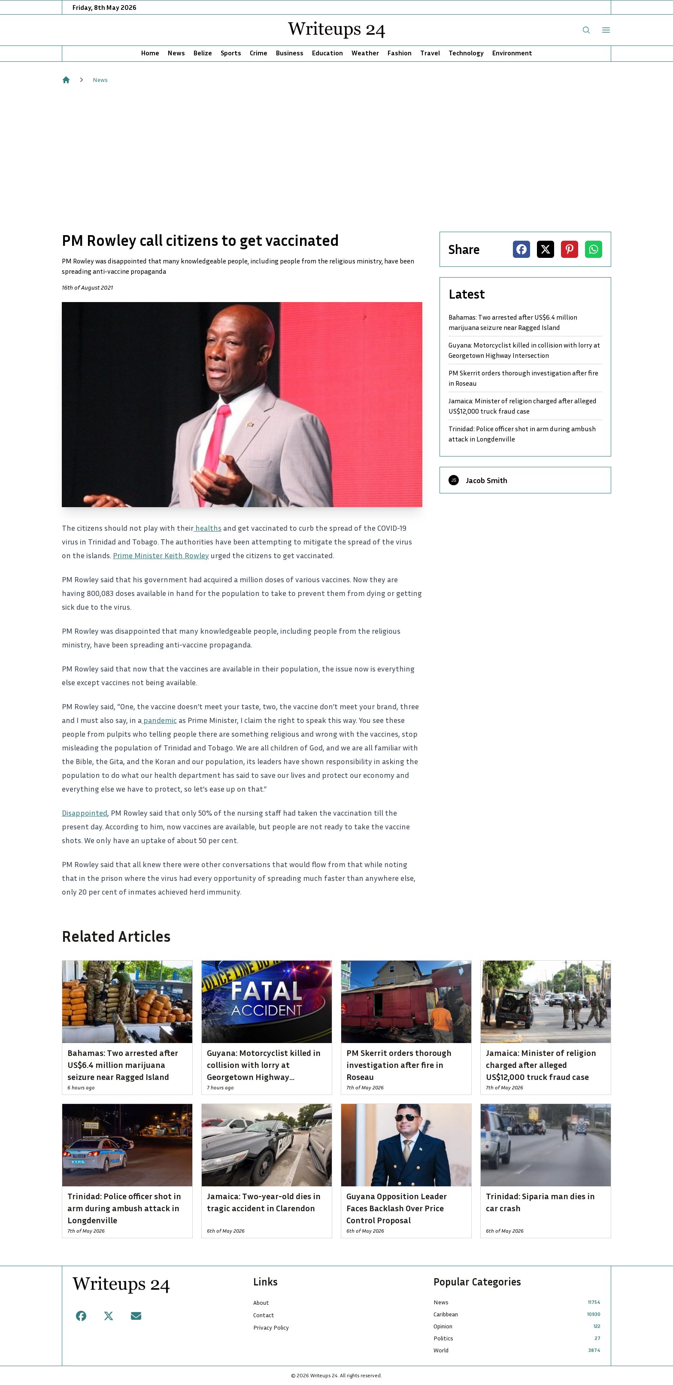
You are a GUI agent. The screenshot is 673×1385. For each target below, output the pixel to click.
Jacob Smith (486, 480)
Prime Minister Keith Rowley (161, 555)
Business (289, 52)
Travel (430, 52)
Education (327, 52)
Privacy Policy (271, 1327)
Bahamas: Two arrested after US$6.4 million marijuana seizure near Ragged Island (513, 322)
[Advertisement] (336, 158)
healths (207, 527)
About (261, 1302)
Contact (263, 1314)
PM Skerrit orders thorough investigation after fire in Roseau (523, 378)
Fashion (400, 52)
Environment (512, 52)
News (176, 52)
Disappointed (84, 812)
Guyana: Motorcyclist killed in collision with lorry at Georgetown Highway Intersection (524, 350)
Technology (466, 52)
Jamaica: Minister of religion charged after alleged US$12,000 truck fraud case (523, 405)
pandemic (159, 720)
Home (150, 52)
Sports (231, 52)
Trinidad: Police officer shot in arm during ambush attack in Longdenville (522, 433)
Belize (203, 52)
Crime (258, 52)
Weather (365, 52)
